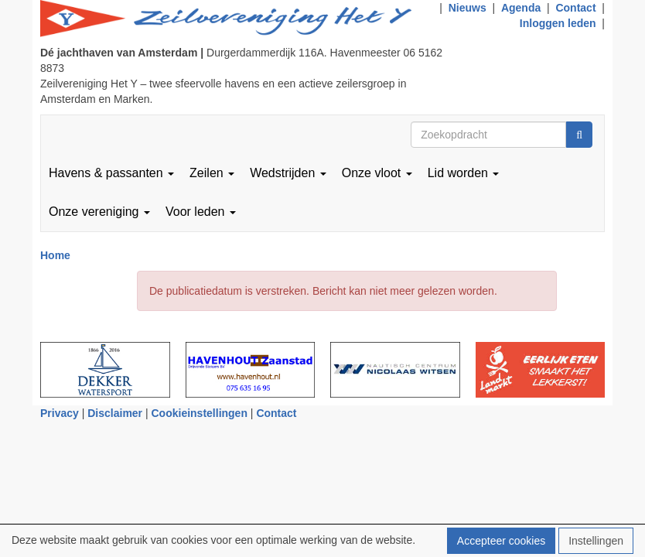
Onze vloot (377, 172)
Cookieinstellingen (199, 413)
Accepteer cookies (501, 541)
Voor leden (201, 211)
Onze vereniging (99, 211)
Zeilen (211, 172)
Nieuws (467, 8)
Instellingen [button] (595, 541)
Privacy (59, 413)
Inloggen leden (558, 23)
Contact (575, 8)
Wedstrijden (288, 172)
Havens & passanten (111, 172)
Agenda (521, 8)
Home (55, 255)
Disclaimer (114, 413)
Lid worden (464, 172)
